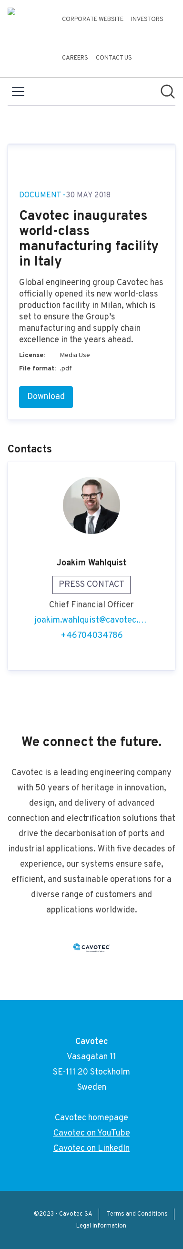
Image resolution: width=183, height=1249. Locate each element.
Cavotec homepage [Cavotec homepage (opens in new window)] (91, 1118)
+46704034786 (92, 635)
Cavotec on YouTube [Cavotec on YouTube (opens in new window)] (91, 1133)
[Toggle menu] (18, 91)
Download (46, 396)
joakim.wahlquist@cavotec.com (91, 620)
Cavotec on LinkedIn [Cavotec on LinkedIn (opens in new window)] (91, 1148)
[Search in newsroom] (167, 91)
